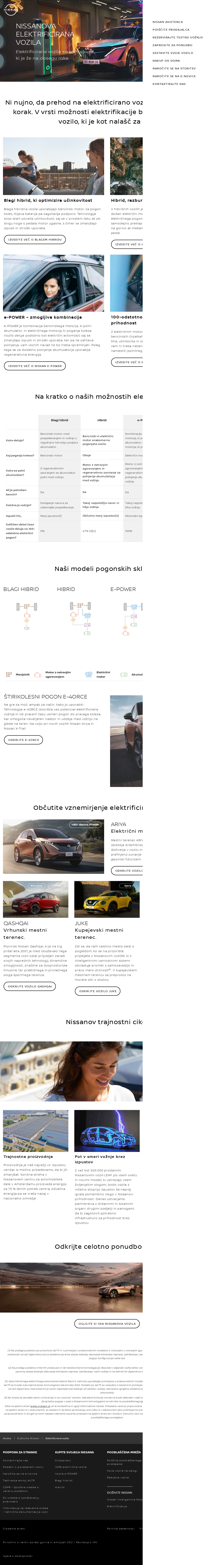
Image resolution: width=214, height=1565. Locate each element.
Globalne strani (14, 1528)
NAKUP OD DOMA (162, 60)
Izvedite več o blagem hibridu (35, 239)
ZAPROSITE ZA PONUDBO (168, 45)
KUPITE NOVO (45, 1)
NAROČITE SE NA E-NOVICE (170, 76)
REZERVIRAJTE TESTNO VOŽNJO (173, 37)
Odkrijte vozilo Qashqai (30, 986)
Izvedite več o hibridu (135, 244)
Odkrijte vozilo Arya (134, 870)
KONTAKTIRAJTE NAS (165, 84)
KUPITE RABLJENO (80, 1)
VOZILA (22, 1)
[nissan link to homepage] (11, 10)
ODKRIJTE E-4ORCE (23, 740)
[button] (207, 5)
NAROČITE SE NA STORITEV (170, 68)
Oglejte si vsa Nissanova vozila (107, 1323)
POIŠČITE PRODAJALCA (166, 29)
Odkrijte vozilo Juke (98, 991)
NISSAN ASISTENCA (163, 22)
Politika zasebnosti (121, 1528)
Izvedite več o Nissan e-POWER (35, 366)
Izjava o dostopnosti (18, 1556)
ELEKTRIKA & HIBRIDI (121, 1)
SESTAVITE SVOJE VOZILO (168, 53)
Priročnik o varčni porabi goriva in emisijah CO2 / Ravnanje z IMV (50, 1542)
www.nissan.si (40, 1406)
